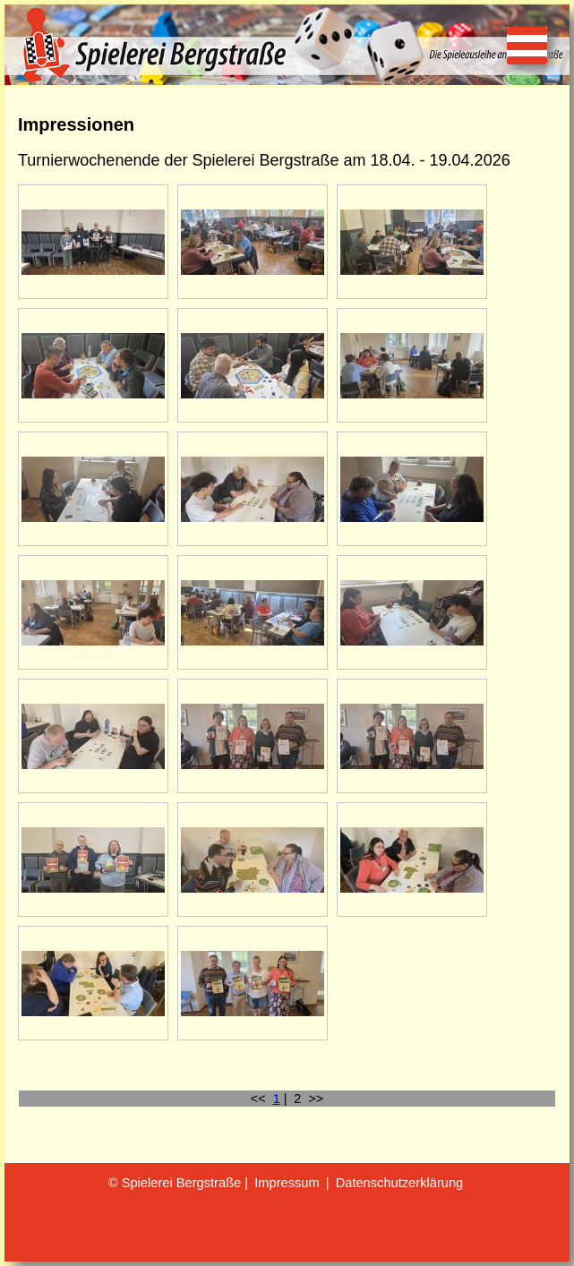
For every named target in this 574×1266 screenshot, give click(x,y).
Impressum (286, 1183)
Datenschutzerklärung (400, 1183)
